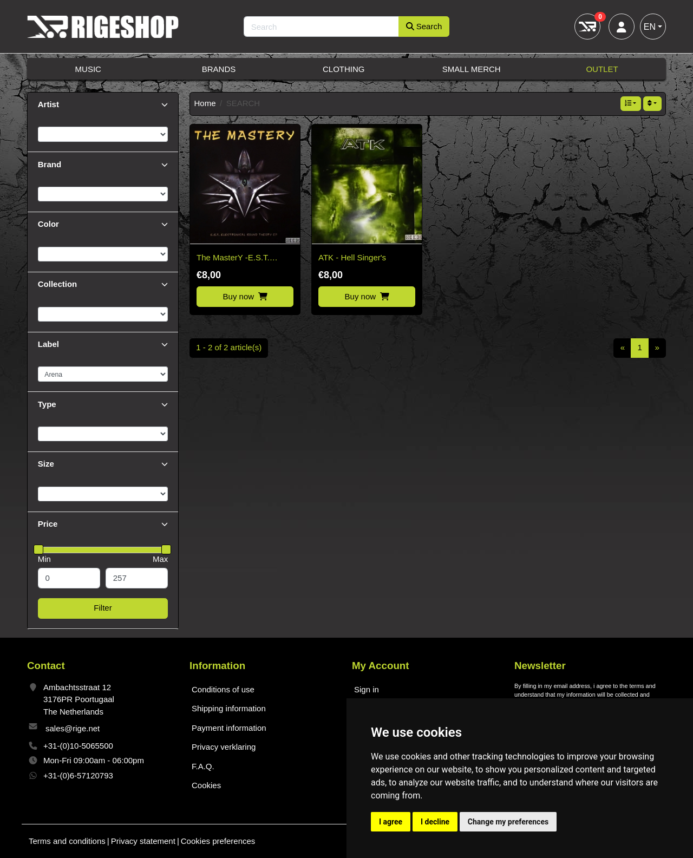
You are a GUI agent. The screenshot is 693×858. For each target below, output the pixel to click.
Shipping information (229, 708)
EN (650, 26)
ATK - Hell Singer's (352, 257)
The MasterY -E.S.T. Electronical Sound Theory (244, 258)
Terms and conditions (67, 841)
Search (424, 26)
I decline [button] (435, 821)
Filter (103, 607)
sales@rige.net (72, 728)
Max (160, 559)
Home (205, 103)
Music (88, 69)
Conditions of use (223, 689)
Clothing (344, 69)
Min (44, 559)
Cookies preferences (218, 841)
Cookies (206, 785)
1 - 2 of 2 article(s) (228, 347)
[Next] (657, 348)
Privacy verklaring (224, 746)
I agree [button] (390, 821)
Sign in (366, 689)
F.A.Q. (203, 766)
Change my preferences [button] (508, 821)
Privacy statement (143, 841)
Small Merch (471, 69)
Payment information (229, 727)
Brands (219, 69)
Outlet (602, 69)
